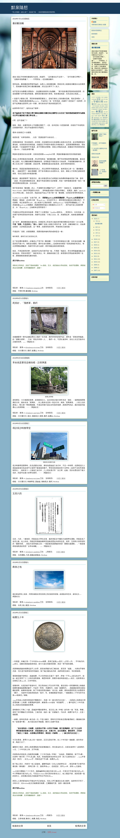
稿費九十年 (18, 617)
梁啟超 (37, 482)
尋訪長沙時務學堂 (22, 428)
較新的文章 (18, 826)
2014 (95, 250)
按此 (25, 191)
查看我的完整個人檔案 (99, 24)
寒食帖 (93, 113)
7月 (96, 221)
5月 (96, 230)
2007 (95, 270)
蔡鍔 (29, 351)
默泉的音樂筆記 (97, 30)
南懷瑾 (93, 107)
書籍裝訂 (95, 109)
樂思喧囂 (97, 119)
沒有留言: (49, 288)
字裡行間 (21, 291)
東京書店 (102, 106)
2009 (95, 265)
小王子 (93, 97)
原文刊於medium (19, 261)
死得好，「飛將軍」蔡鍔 (25, 303)
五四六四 (17, 493)
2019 (95, 218)
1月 (96, 235)
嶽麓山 (34, 351)
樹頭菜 (100, 121)
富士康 (106, 112)
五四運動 (21, 555)
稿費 (33, 819)
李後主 (99, 104)
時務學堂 (31, 482)
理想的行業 (95, 157)
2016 (95, 245)
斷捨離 (28, 291)
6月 (96, 227)
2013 (95, 253)
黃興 (41, 416)
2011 (95, 259)
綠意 (101, 118)
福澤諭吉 (96, 118)
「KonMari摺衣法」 (56, 212)
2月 (96, 233)
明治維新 (96, 106)
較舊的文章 (80, 826)
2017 (95, 242)
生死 (20, 605)
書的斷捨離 (18, 23)
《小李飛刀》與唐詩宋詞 (102, 171)
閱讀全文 (30, 342)
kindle (97, 125)
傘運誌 (99, 111)
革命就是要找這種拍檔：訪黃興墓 (30, 362)
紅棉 (99, 107)
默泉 (94, 22)
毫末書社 (105, 109)
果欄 (106, 106)
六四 (27, 555)
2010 (95, 262)
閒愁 (105, 113)
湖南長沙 (35, 416)
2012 (95, 256)
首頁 (49, 826)
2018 (95, 239)
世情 (98, 99)
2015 (95, 247)
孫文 (29, 416)
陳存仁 (28, 819)
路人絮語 (25, 605)
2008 (95, 267)
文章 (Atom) (51, 832)
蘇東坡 (96, 123)
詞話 (102, 113)
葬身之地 (17, 567)
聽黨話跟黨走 (35, 555)
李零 (102, 104)
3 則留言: (49, 552)
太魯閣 (106, 97)
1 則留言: (49, 815)
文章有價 (21, 819)
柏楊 (97, 107)
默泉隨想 (19, 7)
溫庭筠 (100, 115)
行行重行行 (22, 351)
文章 (95, 204)
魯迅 (38, 819)
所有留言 (96, 208)
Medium (35, 291)
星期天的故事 (96, 154)
